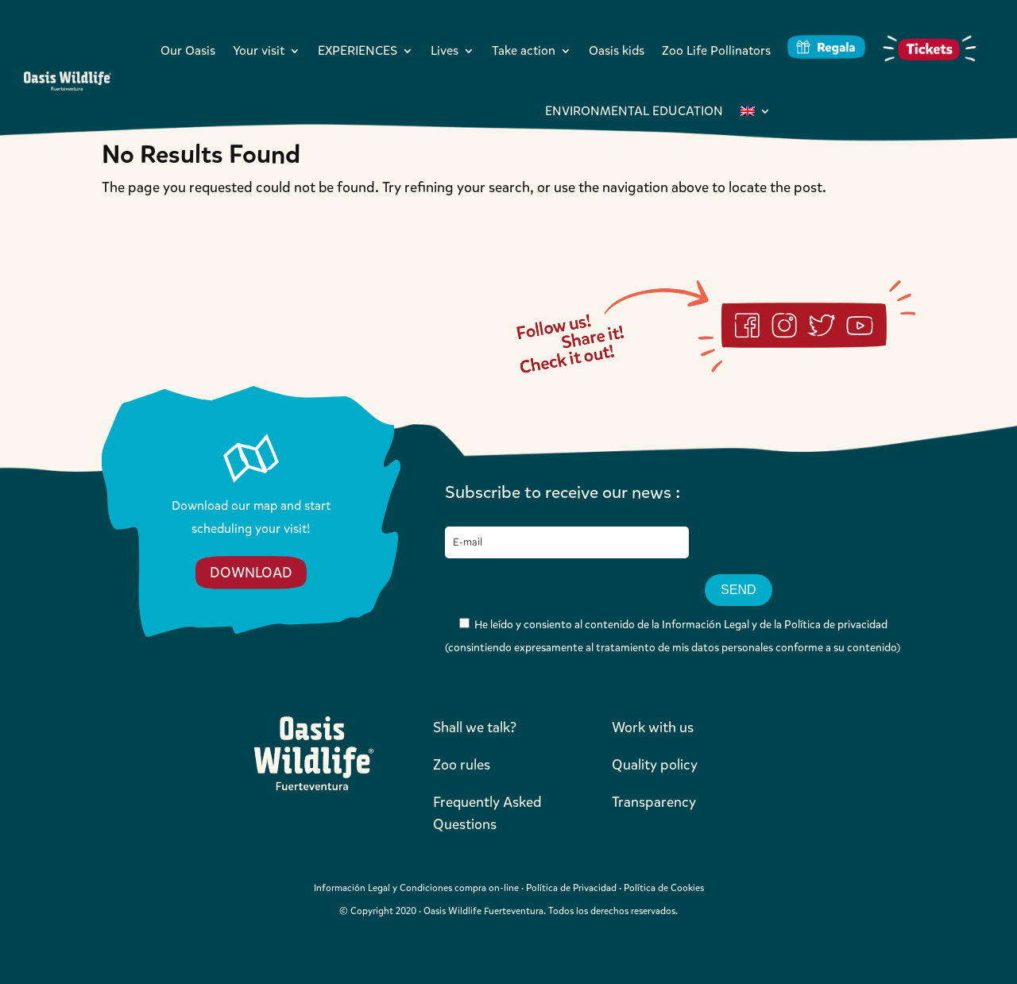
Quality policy (655, 764)
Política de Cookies (664, 888)
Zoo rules (461, 764)
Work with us (653, 727)
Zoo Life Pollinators (716, 50)
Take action (523, 50)
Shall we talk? (474, 727)
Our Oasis (187, 50)
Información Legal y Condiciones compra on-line (416, 888)
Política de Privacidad (571, 888)
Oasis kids (616, 50)
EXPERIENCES (357, 50)
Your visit (258, 50)
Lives (444, 50)
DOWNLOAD (251, 572)
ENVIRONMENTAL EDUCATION (634, 110)
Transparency (654, 802)
